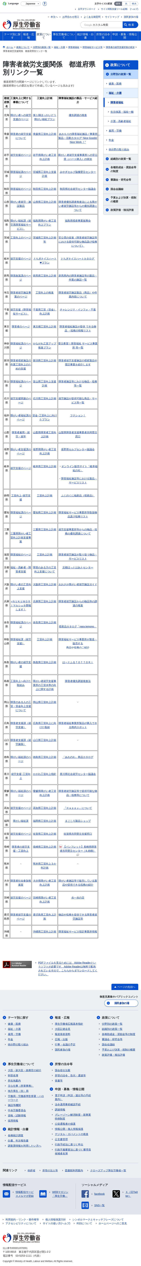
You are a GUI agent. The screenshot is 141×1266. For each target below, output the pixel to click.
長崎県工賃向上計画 (44, 846)
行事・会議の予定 (65, 1044)
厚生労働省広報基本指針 (69, 1023)
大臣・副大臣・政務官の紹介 (24, 1070)
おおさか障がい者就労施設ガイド (78, 584)
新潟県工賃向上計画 (44, 360)
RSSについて (84, 1223)
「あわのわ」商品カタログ (77, 757)
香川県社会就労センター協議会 (78, 774)
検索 (131, 24)
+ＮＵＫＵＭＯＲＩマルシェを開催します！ (20, 605)
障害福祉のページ (20, 188)
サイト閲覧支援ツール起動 (114, 9)
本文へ (54, 17)
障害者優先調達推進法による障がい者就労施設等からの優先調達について (78, 205)
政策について (120, 65)
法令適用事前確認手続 (68, 1104)
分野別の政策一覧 (121, 74)
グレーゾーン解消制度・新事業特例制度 (73, 1116)
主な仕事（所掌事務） (21, 1085)
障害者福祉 (117, 102)
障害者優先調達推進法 (78, 681)
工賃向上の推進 (45, 292)
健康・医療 (115, 83)
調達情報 (60, 1109)
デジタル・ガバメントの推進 (71, 1134)
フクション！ (78, 415)
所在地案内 (14, 1080)
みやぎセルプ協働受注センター (78, 171)
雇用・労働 (115, 130)
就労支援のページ (20, 154)
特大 (134, 3)
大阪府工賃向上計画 (44, 584)
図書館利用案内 (74, 1170)
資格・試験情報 (17, 1115)
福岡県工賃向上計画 (44, 820)
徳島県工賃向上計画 (44, 757)
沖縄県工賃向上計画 (44, 931)
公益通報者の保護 (65, 1123)
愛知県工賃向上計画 (44, 512)
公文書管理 (61, 1139)
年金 (111, 140)
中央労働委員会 (17, 1110)
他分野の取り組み (119, 149)
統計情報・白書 (18, 1129)
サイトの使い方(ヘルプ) (56, 1223)
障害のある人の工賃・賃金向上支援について (20, 706)
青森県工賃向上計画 (44, 133)
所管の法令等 (64, 1064)
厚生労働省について (21, 1064)
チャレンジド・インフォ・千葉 (78, 309)
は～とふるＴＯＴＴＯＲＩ (77, 662)
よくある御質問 (92, 17)
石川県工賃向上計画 (44, 398)
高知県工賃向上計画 (44, 807)
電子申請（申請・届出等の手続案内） (73, 1097)
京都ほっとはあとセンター (77, 567)
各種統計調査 (15, 1135)
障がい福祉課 (20, 820)
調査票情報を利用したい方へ (24, 1145)
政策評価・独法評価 (122, 209)
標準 (118, 3)
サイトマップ (112, 17)
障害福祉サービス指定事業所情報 (78, 931)
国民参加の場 (131, 17)
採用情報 (13, 1120)
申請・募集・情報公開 (69, 1089)
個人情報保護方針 (55, 1219)
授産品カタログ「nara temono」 (78, 626)
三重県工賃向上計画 (44, 529)
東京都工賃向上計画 (44, 326)
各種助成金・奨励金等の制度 (123, 169)
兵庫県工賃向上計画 (44, 601)
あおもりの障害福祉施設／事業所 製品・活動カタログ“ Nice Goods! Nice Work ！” (79, 138)
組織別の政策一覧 (121, 158)
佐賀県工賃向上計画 (44, 833)
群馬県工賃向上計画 (44, 275)
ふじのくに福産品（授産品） (78, 495)
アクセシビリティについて (21, 1223)
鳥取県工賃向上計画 (44, 662)
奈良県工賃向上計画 (44, 622)
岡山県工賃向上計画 (44, 702)
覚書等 (59, 1080)
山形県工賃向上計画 (44, 201)
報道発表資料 (62, 1034)
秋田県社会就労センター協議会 (78, 188)
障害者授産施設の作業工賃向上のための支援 (20, 364)
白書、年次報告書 (18, 1140)
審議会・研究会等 (121, 179)
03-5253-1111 (24, 1255)
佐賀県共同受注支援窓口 (78, 833)
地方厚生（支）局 (18, 1090)
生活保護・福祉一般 (122, 111)
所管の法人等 (50, 1170)
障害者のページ (21, 326)
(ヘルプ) (134, 9)
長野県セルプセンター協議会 (78, 449)
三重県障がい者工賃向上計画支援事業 (20, 537)
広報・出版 (61, 1039)
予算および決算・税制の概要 (123, 199)
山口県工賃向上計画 (44, 740)
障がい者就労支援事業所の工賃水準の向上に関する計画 (44, 685)
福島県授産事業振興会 (78, 220)
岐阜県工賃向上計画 (44, 466)
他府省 (31, 1170)
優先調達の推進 (78, 115)
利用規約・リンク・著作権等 (22, 1219)
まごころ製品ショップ (78, 820)
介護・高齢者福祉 (121, 121)
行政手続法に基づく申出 (69, 1144)
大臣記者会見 (62, 1028)
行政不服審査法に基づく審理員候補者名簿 (73, 1151)
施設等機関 (14, 1105)
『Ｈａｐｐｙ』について (78, 807)
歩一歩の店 (77, 897)
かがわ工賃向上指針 (44, 774)
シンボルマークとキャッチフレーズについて (98, 1219)
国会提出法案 (62, 1070)
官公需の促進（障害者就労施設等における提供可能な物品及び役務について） (78, 241)
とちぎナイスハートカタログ (77, 258)
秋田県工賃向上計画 (44, 188)
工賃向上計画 (44, 495)
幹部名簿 (13, 1075)
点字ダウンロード (86, 9)
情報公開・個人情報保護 (69, 1128)
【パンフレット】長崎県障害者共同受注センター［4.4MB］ (78, 850)
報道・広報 (62, 1017)
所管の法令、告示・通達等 (70, 1075)
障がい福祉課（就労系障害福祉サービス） (20, 224)
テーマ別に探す (18, 1017)
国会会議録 (117, 189)
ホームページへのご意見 (113, 1223)
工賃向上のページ (20, 237)
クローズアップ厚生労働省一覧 (108, 1170)
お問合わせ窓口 (70, 17)
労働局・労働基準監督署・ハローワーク (26, 1098)
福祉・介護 (115, 92)
